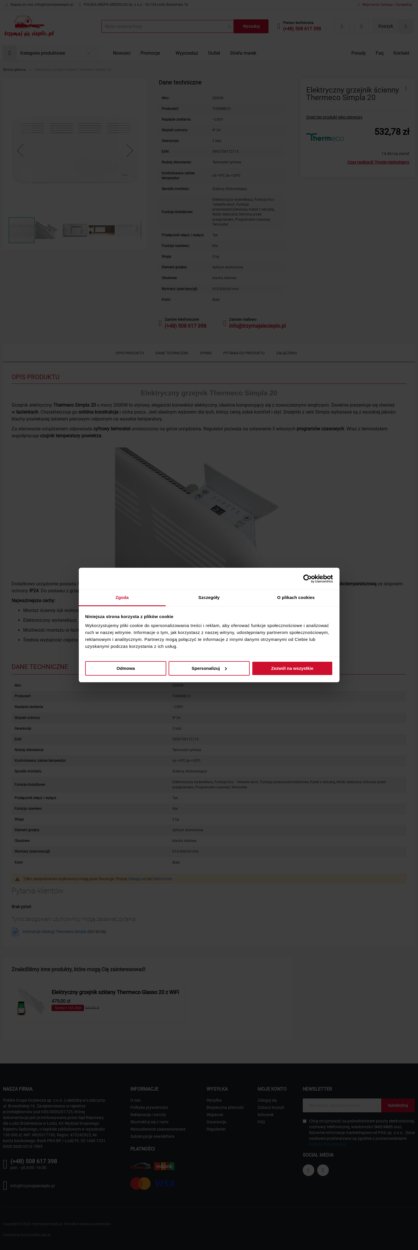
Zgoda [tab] (122, 597)
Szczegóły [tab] (209, 597)
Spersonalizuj (209, 668)
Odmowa (125, 668)
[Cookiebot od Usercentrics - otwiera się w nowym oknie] (307, 578)
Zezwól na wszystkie (292, 668)
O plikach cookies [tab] (296, 597)
